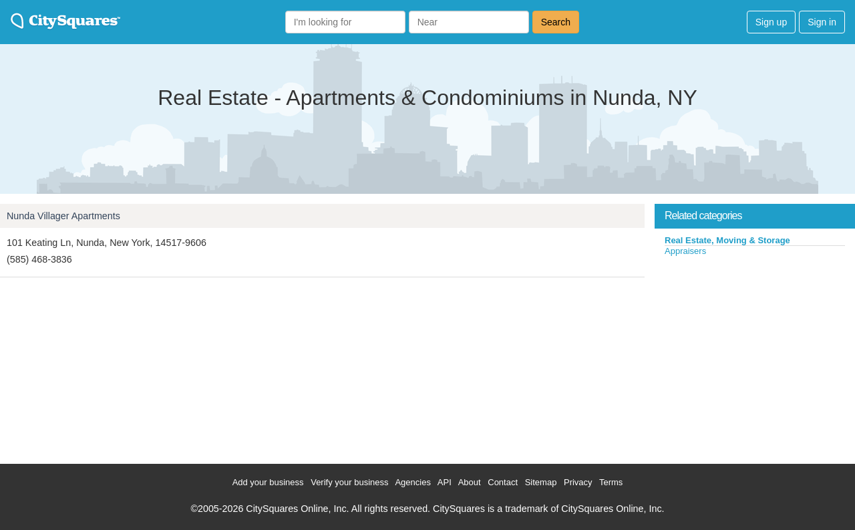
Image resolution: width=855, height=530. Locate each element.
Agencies (412, 482)
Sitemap (541, 482)
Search (555, 22)
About (469, 482)
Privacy (578, 482)
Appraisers (685, 251)
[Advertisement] (755, 356)
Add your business (268, 482)
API (445, 482)
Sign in (822, 22)
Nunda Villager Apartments (63, 216)
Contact (503, 482)
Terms (611, 482)
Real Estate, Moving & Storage (727, 240)
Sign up (771, 22)
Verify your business (349, 482)
